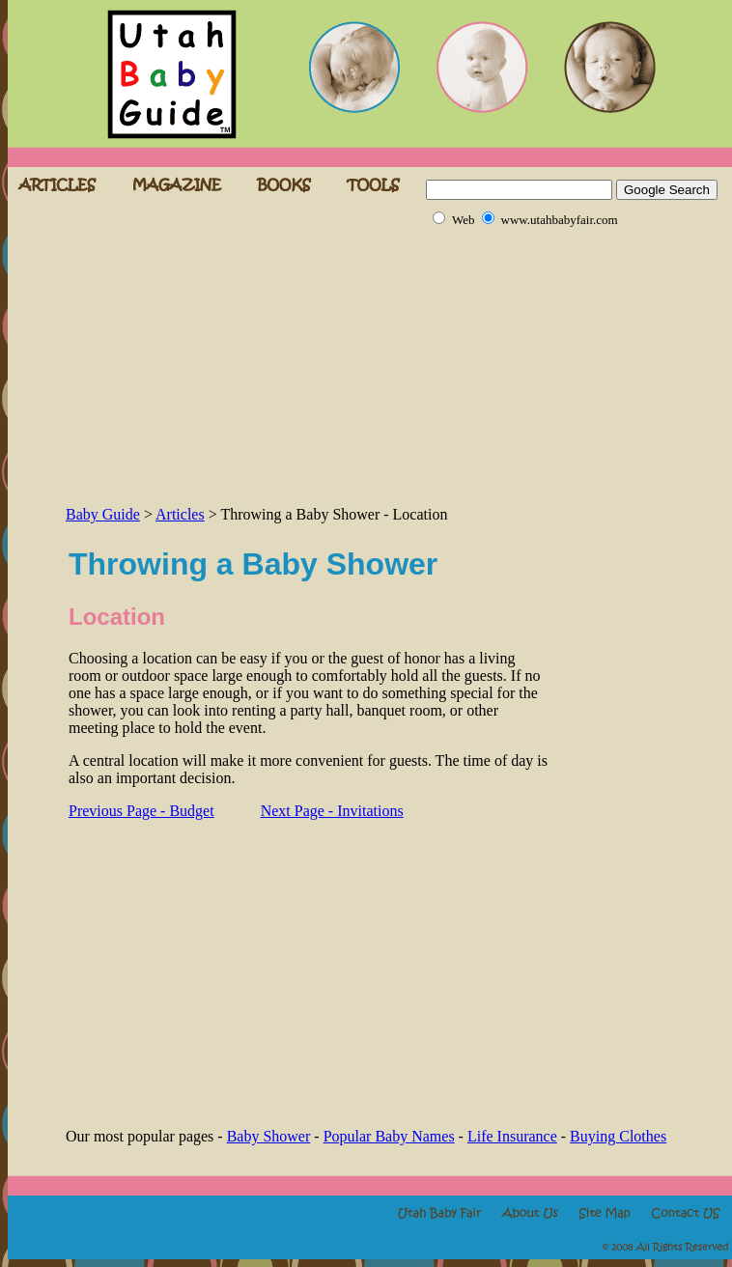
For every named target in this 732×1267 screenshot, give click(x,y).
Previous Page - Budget (141, 810)
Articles (180, 514)
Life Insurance (512, 1136)
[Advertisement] (287, 367)
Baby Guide (103, 514)
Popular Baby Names (389, 1136)
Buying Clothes (618, 1136)
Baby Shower (269, 1136)
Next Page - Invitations (332, 810)
